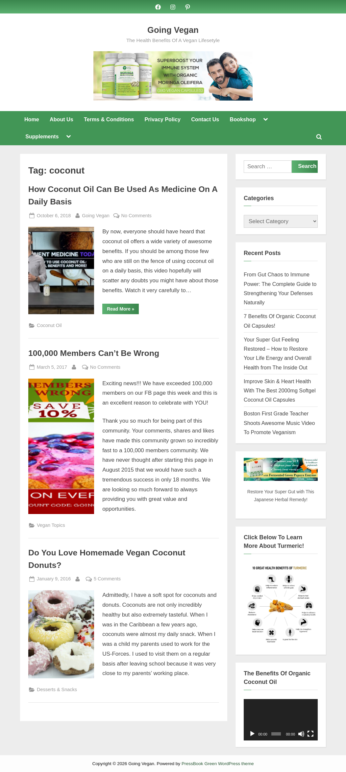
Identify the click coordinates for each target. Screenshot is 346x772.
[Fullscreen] (310, 734)
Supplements (42, 137)
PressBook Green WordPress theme (218, 763)
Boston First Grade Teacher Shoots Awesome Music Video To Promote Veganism (279, 423)
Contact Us (205, 119)
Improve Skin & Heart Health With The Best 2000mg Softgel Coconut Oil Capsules (280, 390)
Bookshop (243, 119)
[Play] (252, 734)
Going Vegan (173, 30)
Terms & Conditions (109, 119)
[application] (281, 720)
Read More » (123, 310)
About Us (61, 119)
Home (31, 119)
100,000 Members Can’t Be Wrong (93, 353)
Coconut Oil (49, 325)
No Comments (136, 216)
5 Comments (107, 579)
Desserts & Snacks (57, 689)
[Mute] (301, 734)
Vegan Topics (51, 525)
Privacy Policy (162, 119)
